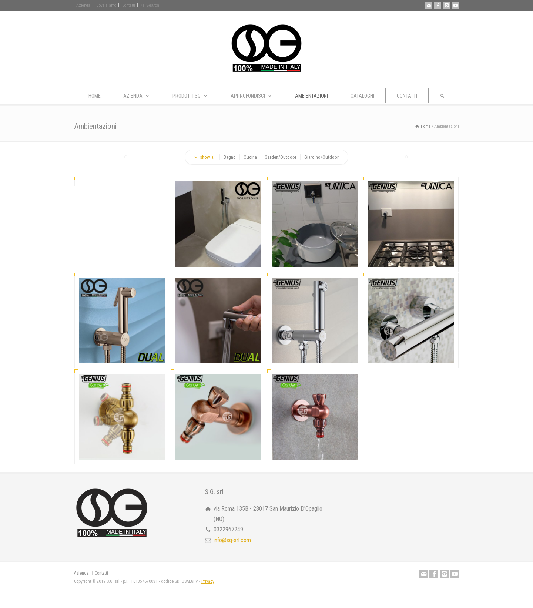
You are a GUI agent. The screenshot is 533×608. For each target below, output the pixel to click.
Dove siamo (106, 5)
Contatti (128, 5)
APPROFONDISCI (251, 96)
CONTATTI (407, 96)
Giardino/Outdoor (321, 157)
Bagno (230, 157)
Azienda (83, 5)
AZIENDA (136, 96)
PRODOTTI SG (190, 96)
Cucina (250, 157)
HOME (94, 96)
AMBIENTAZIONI (311, 96)
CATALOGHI (362, 96)
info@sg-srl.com (232, 540)
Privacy (207, 581)
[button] (442, 95)
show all (208, 157)
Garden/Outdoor (280, 157)
